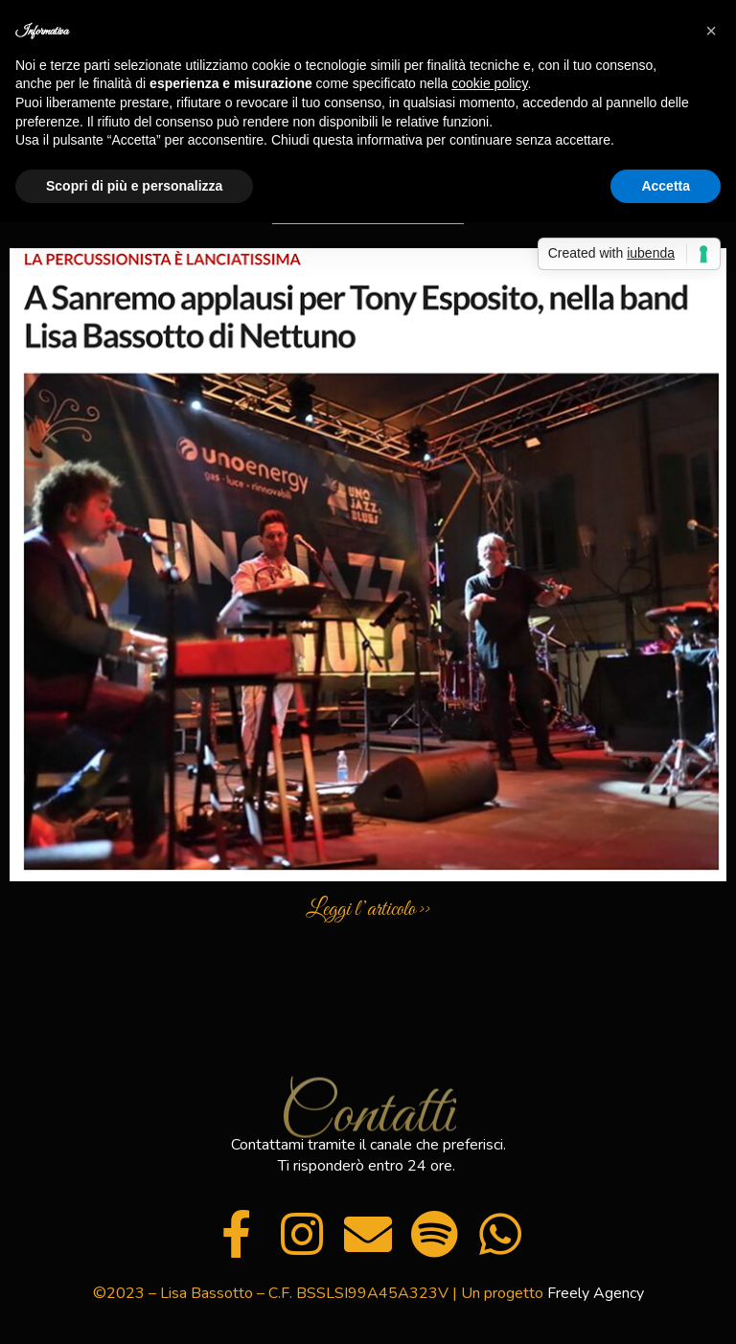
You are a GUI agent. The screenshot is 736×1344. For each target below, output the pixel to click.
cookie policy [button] (489, 83)
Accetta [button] (665, 186)
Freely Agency (595, 1293)
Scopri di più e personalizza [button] (134, 186)
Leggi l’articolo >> (368, 910)
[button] (711, 30)
